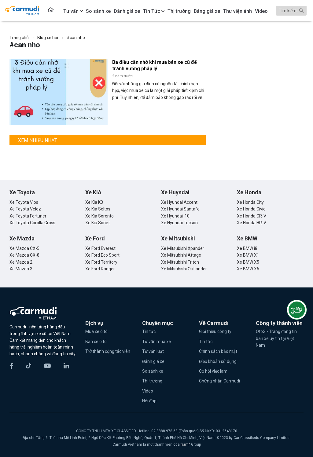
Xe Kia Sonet (97, 222)
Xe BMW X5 (248, 262)
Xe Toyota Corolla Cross (32, 222)
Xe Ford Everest (100, 248)
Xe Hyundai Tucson (179, 222)
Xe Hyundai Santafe (180, 209)
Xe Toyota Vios (23, 202)
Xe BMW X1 (248, 255)
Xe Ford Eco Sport (102, 255)
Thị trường (152, 380)
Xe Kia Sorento (99, 216)
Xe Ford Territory (101, 262)
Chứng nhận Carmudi (219, 380)
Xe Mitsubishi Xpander (182, 248)
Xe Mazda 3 (20, 268)
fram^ (186, 444)
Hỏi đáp (149, 400)
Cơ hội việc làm (213, 371)
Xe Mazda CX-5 (24, 248)
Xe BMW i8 (247, 248)
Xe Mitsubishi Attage (181, 255)
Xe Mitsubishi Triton (180, 262)
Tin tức (149, 331)
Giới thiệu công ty (215, 331)
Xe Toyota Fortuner (27, 216)
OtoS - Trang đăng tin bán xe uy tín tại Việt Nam (276, 338)
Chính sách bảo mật (218, 351)
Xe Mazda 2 (20, 262)
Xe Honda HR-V (251, 222)
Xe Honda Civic (251, 209)
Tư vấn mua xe (156, 341)
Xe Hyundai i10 (175, 216)
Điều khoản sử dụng (218, 361)
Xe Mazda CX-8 (24, 255)
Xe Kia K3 (94, 202)
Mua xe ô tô (96, 331)
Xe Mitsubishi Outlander (184, 268)
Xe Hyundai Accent (179, 202)
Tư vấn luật (153, 351)
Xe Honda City (250, 202)
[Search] (291, 11)
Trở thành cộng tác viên (107, 351)
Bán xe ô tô (96, 341)
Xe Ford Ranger (100, 268)
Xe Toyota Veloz (25, 209)
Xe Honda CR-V (251, 216)
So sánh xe (152, 371)
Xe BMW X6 (248, 268)
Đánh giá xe (153, 361)
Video (147, 391)
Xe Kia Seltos (97, 209)
